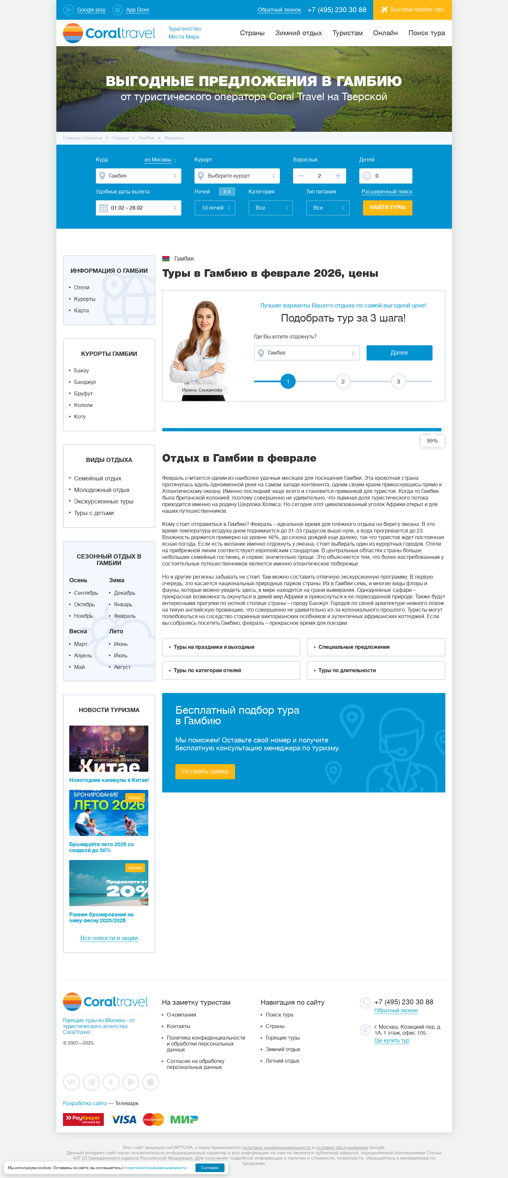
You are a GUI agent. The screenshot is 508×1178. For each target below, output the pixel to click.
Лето (116, 631)
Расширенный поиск (387, 192)
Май (79, 667)
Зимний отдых (298, 33)
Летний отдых (282, 1061)
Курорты (84, 299)
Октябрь (84, 605)
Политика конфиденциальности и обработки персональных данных (206, 1044)
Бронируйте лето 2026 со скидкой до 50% (101, 847)
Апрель (83, 656)
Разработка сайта (85, 1103)
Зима (116, 580)
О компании (181, 1015)
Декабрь (124, 593)
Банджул (85, 382)
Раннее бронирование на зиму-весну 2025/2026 (101, 918)
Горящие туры (283, 1038)
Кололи (83, 405)
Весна (78, 631)
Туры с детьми (94, 513)
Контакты (178, 1026)
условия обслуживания (342, 1147)
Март (80, 644)
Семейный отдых (97, 478)
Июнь (121, 644)
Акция (135, 797)
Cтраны (252, 33)
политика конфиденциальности (276, 1147)
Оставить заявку (205, 771)
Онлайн (385, 33)
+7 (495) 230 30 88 (337, 10)
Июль (120, 656)
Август (122, 667)
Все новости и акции (109, 938)
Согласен (210, 1167)
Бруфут (83, 394)
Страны (275, 1026)
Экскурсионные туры (104, 501)
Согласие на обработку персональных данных (195, 1064)
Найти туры (387, 208)
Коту (80, 417)
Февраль (124, 616)
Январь (123, 605)
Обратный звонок (396, 1011)
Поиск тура (426, 33)
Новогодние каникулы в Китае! (109, 780)
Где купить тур (391, 1041)
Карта (81, 311)
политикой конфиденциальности (156, 1167)
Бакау (81, 371)
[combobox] (151, 160)
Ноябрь (83, 616)
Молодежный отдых (102, 490)
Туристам (348, 33)
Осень (78, 580)
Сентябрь (86, 593)
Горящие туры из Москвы (94, 1020)
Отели (81, 288)
